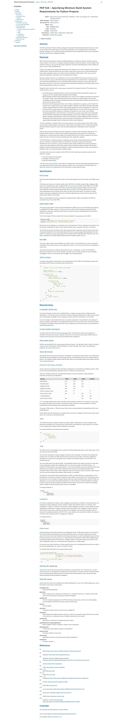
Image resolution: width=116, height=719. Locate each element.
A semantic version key (64, 334)
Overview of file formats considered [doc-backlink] (51, 365)
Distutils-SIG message (56, 35)
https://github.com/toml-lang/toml (55, 667)
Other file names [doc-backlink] (46, 579)
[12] (88, 187)
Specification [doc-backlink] (46, 171)
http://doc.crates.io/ (66, 692)
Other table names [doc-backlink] (47, 340)
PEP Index (44, 2)
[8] (96, 184)
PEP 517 (56, 163)
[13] (56, 263)
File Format (19, 14)
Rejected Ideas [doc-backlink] (46, 305)
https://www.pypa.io (51, 685)
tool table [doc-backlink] (43, 239)
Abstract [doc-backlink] (44, 44)
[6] (72, 184)
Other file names (20, 39)
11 (40, 687)
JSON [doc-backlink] (42, 419)
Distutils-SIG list (54, 22)
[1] (92, 61)
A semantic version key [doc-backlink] (48, 309)
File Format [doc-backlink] (44, 175)
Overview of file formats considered (26, 29)
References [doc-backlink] (45, 645)
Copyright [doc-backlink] (44, 706)
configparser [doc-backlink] (44, 499)
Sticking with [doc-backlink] (48, 566)
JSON (19, 31)
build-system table (20, 16)
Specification (18, 13)
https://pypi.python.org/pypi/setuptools (59, 654)
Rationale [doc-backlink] (44, 57)
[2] (64, 63)
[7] (91, 186)
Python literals (21, 35)
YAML (19, 32)
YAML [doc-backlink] (42, 446)
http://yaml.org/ (51, 674)
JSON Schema (19, 19)
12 (40, 691)
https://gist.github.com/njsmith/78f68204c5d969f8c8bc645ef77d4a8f (61, 701)
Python (38, 2)
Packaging (53, 28)
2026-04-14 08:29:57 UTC (55, 716)
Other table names (20, 26)
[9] (79, 475)
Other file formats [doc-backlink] (46, 352)
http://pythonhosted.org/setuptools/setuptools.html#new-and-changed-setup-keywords (66, 660)
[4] (51, 131)
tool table (18, 18)
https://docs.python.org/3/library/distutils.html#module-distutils (63, 651)
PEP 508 (93, 209)
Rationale (17, 11)
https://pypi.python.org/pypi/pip (53, 663)
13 (40, 694)
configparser (64, 571)
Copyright (17, 42)
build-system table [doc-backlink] (46, 204)
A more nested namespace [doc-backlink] (50, 329)
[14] (83, 370)
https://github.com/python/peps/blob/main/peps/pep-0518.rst (60, 713)
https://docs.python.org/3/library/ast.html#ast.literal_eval (69, 689)
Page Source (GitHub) (20, 46)
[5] (40, 181)
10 (40, 683)
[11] (63, 537)
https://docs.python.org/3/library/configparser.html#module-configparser (69, 678)
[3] (85, 88)
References (18, 40)
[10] (67, 594)
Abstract (17, 9)
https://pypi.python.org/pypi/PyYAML (57, 681)
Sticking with (22, 37)
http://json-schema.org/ (57, 696)
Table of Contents (46, 38)
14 (40, 698)
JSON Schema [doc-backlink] (45, 257)
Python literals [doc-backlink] (44, 528)
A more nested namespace (22, 24)
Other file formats (74, 191)
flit (79, 245)
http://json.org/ (50, 671)
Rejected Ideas (18, 21)
